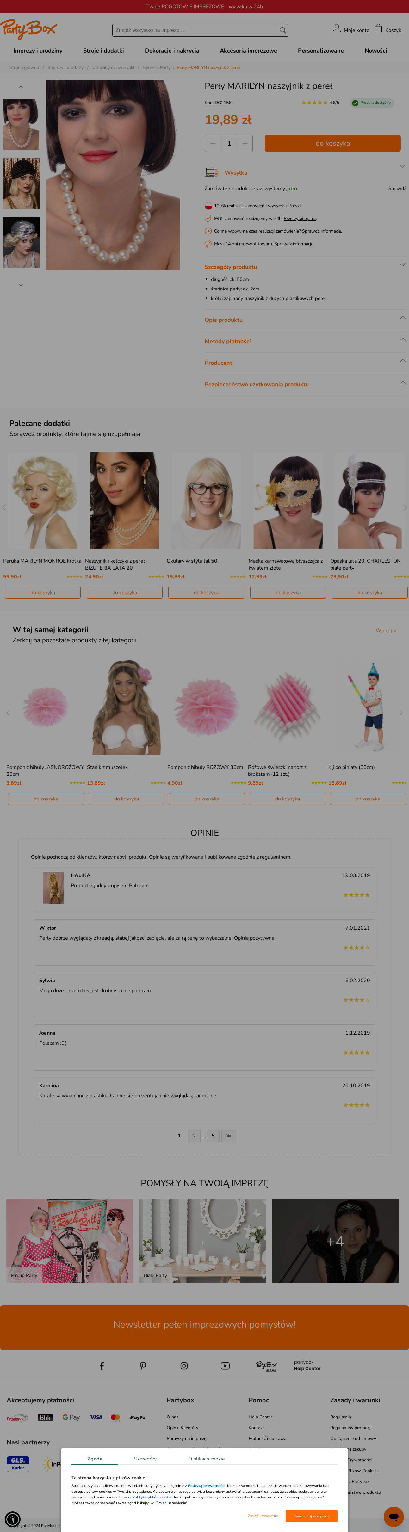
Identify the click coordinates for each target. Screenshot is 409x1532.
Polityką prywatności (206, 1485)
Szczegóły (145, 1458)
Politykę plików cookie (152, 1497)
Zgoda (94, 1458)
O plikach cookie (206, 1458)
